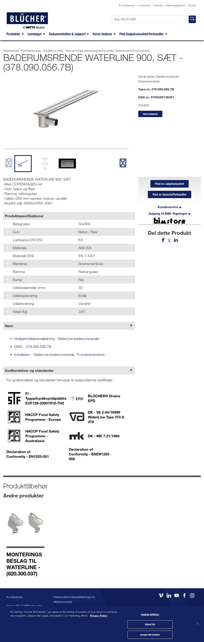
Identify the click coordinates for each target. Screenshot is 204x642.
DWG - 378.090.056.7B (32, 346)
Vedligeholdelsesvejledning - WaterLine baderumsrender (56, 338)
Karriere (158, 5)
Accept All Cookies (150, 633)
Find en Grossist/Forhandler (169, 195)
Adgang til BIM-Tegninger (168, 214)
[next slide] (122, 162)
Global (192, 5)
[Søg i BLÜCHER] (149, 19)
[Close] (197, 623)
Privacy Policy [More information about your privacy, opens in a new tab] (98, 614)
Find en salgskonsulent (169, 184)
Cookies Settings (150, 613)
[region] (102, 623)
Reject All (150, 623)
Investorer (144, 5)
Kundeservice (127, 5)
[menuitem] (15, 33)
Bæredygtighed (175, 5)
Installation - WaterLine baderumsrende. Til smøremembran (59, 354)
